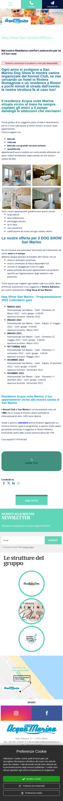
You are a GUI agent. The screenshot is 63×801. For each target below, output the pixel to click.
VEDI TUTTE (31, 500)
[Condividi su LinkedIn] (13, 483)
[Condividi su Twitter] (8, 483)
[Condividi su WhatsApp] (18, 483)
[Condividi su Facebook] (3, 483)
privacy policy (28, 547)
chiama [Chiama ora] (31, 4)
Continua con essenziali (32, 786)
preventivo (52, 4)
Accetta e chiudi (31, 779)
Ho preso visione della (19, 547)
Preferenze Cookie (31, 793)
